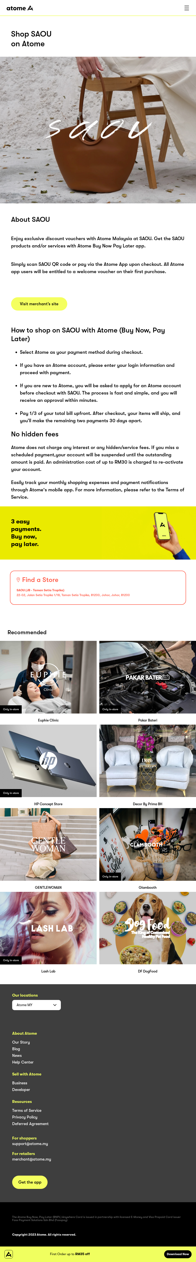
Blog (16, 1049)
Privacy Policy (24, 1117)
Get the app (29, 1182)
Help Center (23, 1062)
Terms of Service (26, 1110)
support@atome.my (30, 1143)
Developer (21, 1089)
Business (19, 1083)
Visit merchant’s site (39, 303)
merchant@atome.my (31, 1159)
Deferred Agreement (30, 1124)
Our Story (21, 1042)
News (17, 1055)
